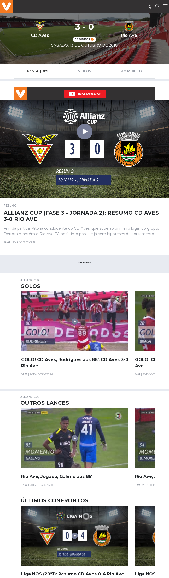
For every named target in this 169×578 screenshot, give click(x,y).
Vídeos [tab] (84, 71)
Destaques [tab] (37, 71)
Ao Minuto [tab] (131, 71)
